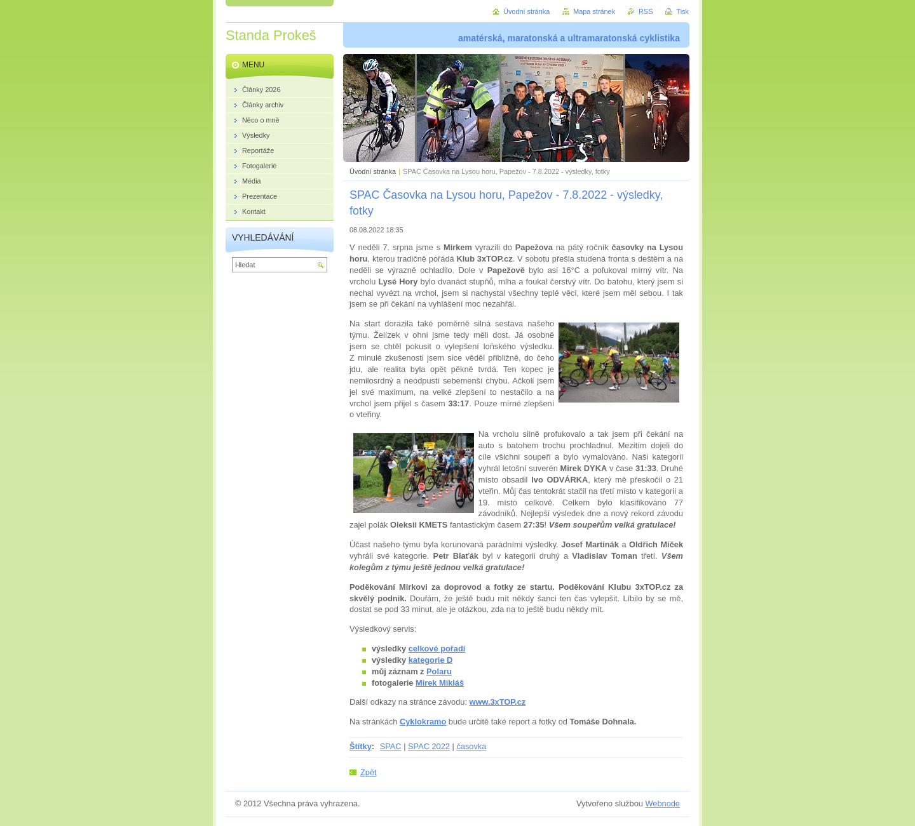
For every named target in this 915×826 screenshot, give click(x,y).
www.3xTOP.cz (498, 702)
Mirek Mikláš (440, 683)
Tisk (682, 11)
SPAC (391, 746)
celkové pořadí (437, 648)
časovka (471, 746)
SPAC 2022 (429, 746)
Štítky (360, 746)
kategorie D (431, 660)
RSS (646, 11)
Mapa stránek (594, 11)
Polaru (439, 671)
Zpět (368, 772)
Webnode (662, 803)
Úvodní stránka (372, 171)
